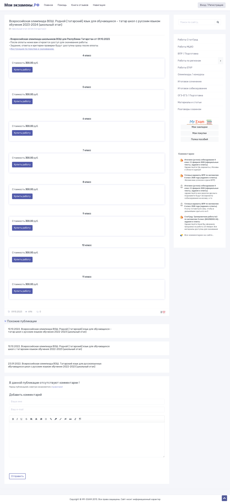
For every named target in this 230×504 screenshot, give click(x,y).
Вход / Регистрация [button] (211, 5)
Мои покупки (199, 133)
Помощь (62, 5)
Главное (48, 5)
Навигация (99, 5)
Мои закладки (200, 127)
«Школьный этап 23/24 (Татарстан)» (29, 29)
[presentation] (31, 466)
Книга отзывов (79, 5)
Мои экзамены (21, 5)
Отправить (17, 476)
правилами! (57, 387)
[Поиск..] (196, 22)
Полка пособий (199, 139)
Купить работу (22, 69)
